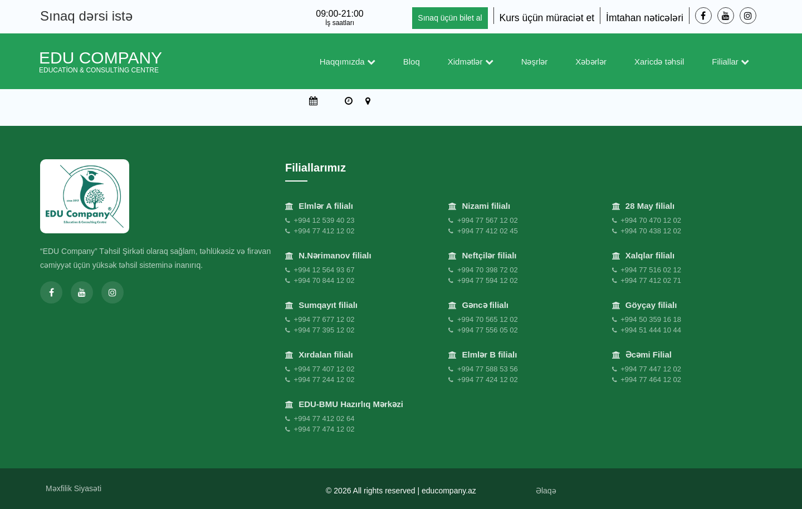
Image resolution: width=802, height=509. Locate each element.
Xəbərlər (591, 61)
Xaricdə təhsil (659, 61)
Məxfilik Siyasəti (73, 488)
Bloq (411, 61)
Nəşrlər (534, 61)
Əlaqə (546, 490)
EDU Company (100, 61)
